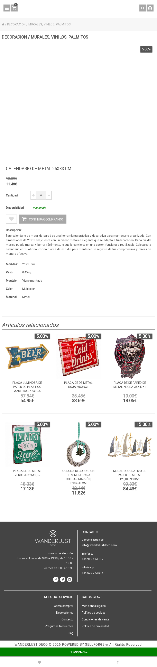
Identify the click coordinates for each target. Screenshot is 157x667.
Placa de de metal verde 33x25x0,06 (27, 473)
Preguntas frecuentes (59, 626)
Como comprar (63, 606)
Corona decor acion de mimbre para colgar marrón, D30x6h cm (78, 477)
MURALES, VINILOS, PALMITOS (49, 24)
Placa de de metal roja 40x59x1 (78, 385)
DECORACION (16, 24)
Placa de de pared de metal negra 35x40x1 (129, 385)
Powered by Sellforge (83, 644)
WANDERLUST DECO (31, 644)
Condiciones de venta (95, 619)
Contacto (67, 619)
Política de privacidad (95, 626)
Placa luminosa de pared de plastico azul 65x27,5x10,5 (27, 387)
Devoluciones (64, 612)
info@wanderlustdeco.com (99, 545)
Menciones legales (94, 606)
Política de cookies (93, 612)
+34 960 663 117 (92, 559)
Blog (70, 633)
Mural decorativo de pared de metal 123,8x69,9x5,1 (129, 475)
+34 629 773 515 (92, 572)
